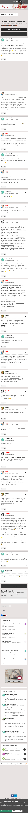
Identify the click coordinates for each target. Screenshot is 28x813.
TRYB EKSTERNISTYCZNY (11, 758)
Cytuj (5, 59)
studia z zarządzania (9, 356)
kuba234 (7, 750)
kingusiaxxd (7, 759)
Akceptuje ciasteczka (6, 810)
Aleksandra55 (6, 23)
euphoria (10, 719)
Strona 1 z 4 (15, 34)
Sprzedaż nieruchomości (10, 704)
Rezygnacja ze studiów (6, 641)
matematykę (19, 51)
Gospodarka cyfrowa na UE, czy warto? (10, 650)
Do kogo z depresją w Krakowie (12, 731)
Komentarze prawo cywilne (11, 694)
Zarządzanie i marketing (22, 23)
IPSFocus (12, 798)
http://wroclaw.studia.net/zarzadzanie (9, 182)
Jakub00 (6, 660)
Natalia (6, 754)
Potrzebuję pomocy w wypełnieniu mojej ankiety (12, 658)
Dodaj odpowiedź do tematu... (10, 601)
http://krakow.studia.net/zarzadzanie (13, 235)
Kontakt (16, 798)
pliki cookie (17, 802)
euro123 (6, 634)
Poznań (14, 123)
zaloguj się (17, 593)
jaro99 (5, 652)
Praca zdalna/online (9, 718)
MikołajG (6, 626)
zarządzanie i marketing (6, 45)
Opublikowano (11, 40)
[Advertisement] (23, 14)
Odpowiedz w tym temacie (14, 29)
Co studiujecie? (8, 753)
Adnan (9, 695)
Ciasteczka (21, 798)
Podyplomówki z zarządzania (11, 232)
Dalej (22, 34)
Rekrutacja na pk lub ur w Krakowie (12, 748)
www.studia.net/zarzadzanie (7, 306)
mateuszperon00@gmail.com (10, 642)
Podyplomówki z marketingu (11, 266)
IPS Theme (7, 798)
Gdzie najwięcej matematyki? (8, 633)
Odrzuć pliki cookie (17, 810)
